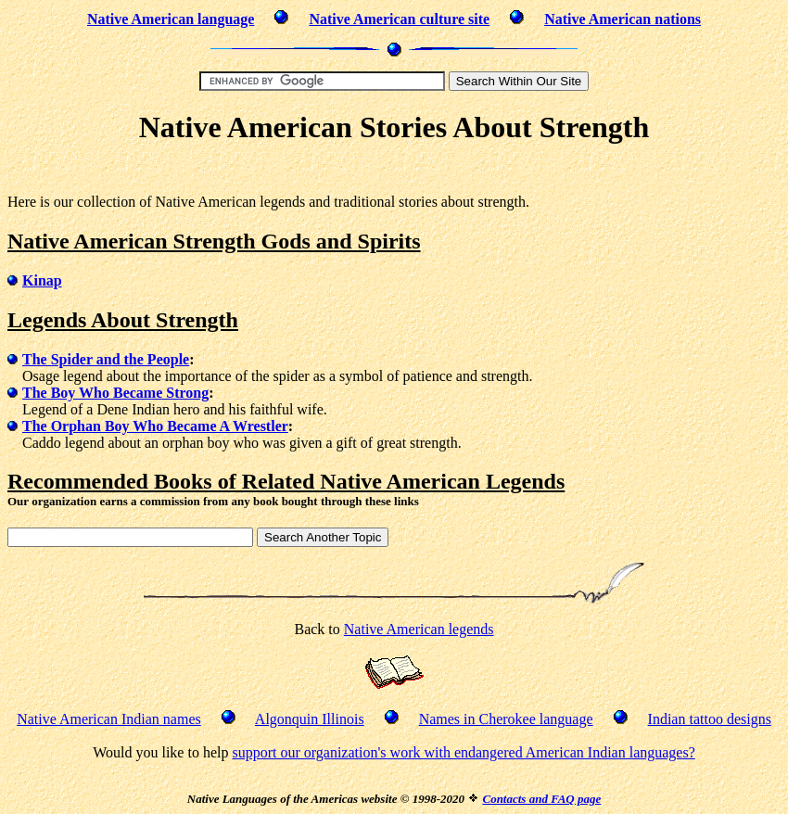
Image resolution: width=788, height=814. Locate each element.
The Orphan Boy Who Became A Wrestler (155, 426)
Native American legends (419, 629)
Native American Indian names (109, 719)
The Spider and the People (105, 359)
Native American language (170, 19)
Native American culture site (399, 19)
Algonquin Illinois (309, 719)
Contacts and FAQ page (541, 799)
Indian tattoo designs (709, 719)
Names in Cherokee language (506, 719)
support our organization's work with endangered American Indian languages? (463, 752)
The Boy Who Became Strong (115, 393)
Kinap (42, 280)
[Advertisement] (394, 172)
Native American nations (622, 19)
